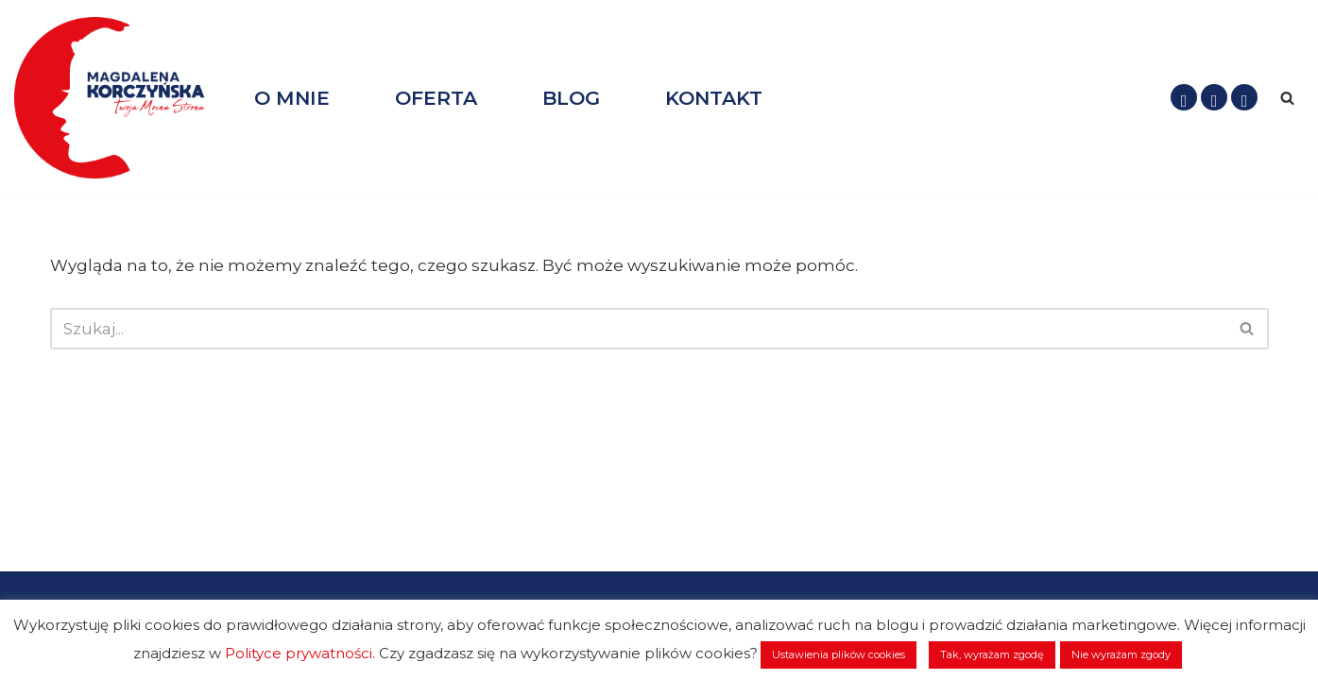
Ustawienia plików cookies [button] (838, 654)
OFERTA (436, 98)
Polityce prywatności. (300, 653)
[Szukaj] (1287, 98)
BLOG (571, 98)
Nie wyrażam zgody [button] (1121, 654)
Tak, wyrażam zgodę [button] (992, 654)
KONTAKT (713, 98)
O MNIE (292, 98)
